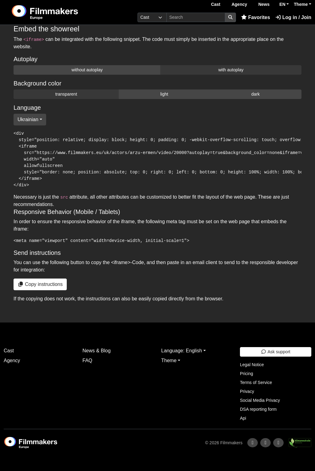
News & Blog (96, 350)
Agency (239, 4)
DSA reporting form (258, 409)
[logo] (60, 12)
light (164, 94)
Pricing (246, 373)
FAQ (87, 360)
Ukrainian (28, 119)
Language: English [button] (181, 350)
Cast (215, 4)
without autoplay (87, 69)
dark (255, 94)
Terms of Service (256, 382)
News (264, 4)
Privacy (247, 391)
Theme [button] (301, 4)
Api (243, 418)
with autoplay (231, 69)
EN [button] (282, 4)
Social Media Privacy (260, 400)
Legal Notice (252, 364)
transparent (66, 94)
